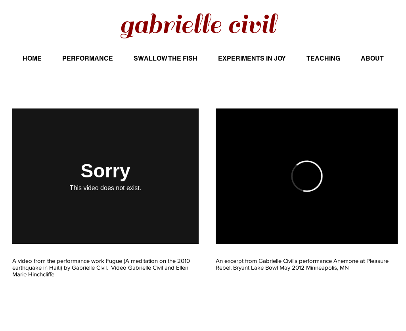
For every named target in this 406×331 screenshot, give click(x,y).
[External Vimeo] (105, 176)
